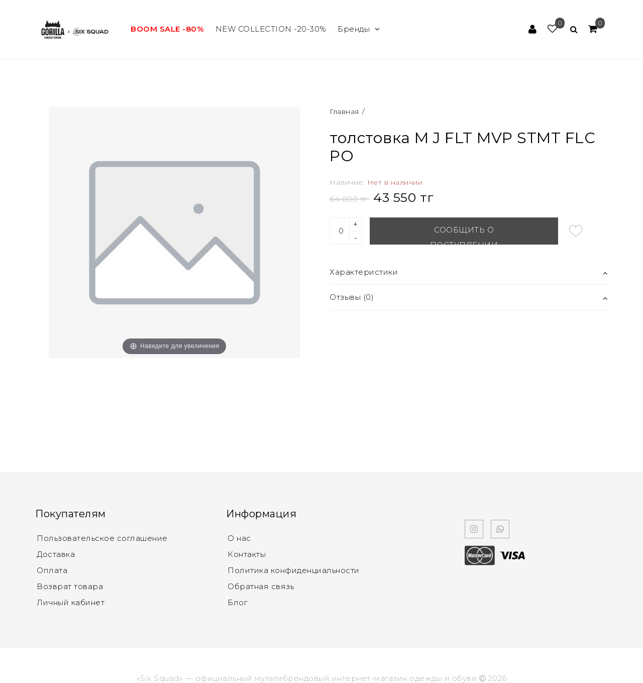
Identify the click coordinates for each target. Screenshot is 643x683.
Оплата (52, 570)
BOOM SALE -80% (167, 29)
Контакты (247, 554)
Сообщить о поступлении (464, 235)
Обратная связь (261, 586)
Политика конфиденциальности (294, 570)
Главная (345, 111)
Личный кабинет (70, 602)
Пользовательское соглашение (102, 538)
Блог (237, 602)
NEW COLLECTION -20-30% (271, 29)
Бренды (359, 29)
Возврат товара (70, 586)
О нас (239, 538)
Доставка (56, 554)
